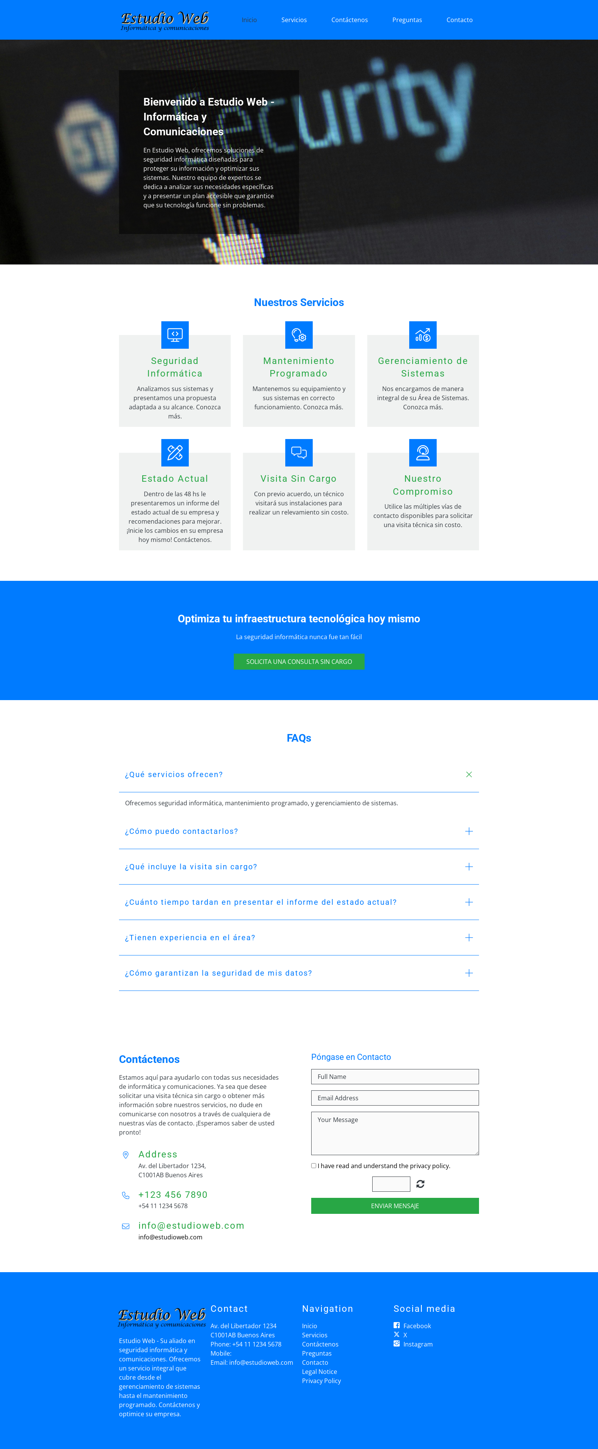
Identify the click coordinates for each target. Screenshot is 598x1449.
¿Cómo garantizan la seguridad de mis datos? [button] (218, 973)
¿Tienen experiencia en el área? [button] (190, 937)
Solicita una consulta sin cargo (299, 661)
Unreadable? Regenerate (420, 1183)
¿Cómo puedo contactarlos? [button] (181, 831)
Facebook (417, 1326)
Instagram (418, 1344)
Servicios (294, 20)
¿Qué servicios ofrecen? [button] (174, 774)
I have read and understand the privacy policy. (384, 1166)
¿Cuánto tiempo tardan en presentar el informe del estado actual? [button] (261, 902)
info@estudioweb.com (170, 1237)
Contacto (460, 20)
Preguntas (407, 20)
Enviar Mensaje (395, 1206)
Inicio (249, 20)
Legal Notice (319, 1371)
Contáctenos (349, 20)
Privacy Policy (321, 1381)
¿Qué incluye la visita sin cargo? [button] (191, 866)
